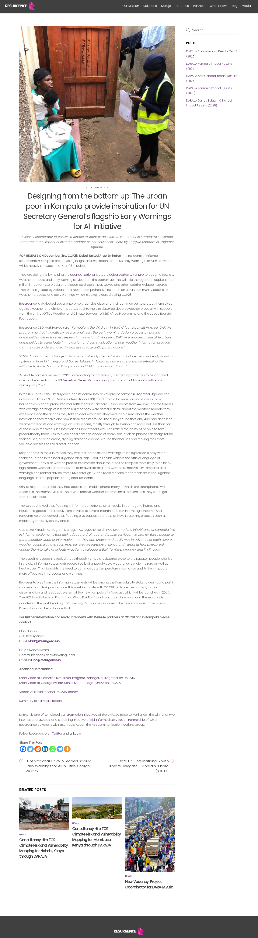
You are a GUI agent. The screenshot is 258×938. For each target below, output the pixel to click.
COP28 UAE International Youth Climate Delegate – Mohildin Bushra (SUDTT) (138, 766)
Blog (234, 6)
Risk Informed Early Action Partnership (117, 720)
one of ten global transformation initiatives (66, 714)
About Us (182, 6)
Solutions (150, 6)
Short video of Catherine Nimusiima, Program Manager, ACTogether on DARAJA (77, 678)
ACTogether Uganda (147, 394)
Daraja (166, 6)
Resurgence (28, 303)
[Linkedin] (45, 749)
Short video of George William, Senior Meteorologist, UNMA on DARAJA (70, 683)
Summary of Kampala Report (40, 701)
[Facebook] (23, 749)
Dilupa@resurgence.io (44, 660)
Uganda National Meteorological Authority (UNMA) (107, 274)
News (22, 834)
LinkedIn (75, 733)
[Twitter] (30, 749)
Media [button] (246, 6)
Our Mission (130, 6)
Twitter (57, 733)
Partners (199, 6)
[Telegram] (60, 749)
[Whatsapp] (52, 749)
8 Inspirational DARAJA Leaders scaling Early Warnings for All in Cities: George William (59, 766)
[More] (67, 749)
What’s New (218, 6)
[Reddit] (37, 749)
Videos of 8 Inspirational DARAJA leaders (48, 692)
